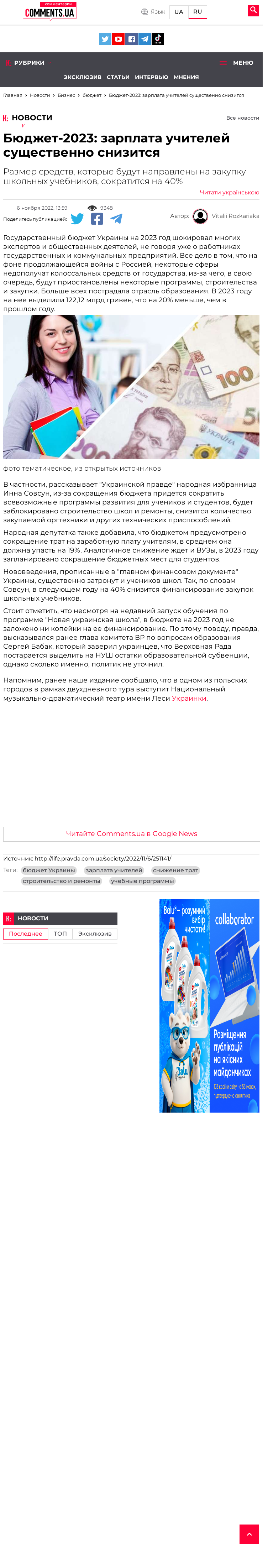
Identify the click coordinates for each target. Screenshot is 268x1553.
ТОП (60, 934)
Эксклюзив (82, 77)
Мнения (186, 77)
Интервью (151, 77)
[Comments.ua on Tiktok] (158, 39)
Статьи (118, 77)
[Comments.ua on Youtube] (118, 39)
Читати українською (229, 192)
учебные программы (142, 881)
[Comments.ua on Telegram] (144, 39)
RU (197, 12)
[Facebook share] (97, 219)
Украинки (189, 698)
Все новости (242, 118)
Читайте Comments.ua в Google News (131, 833)
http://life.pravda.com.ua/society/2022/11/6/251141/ (103, 859)
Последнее (25, 934)
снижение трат (175, 870)
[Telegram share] (116, 219)
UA (178, 12)
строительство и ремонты (61, 881)
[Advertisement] (131, 768)
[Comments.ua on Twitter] (105, 39)
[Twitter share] (77, 219)
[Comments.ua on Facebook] (131, 39)
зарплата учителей (114, 870)
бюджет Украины (49, 870)
